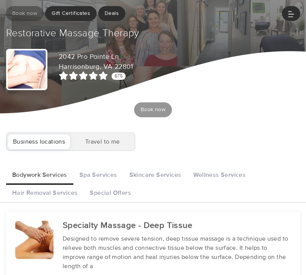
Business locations (39, 142)
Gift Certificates (71, 13)
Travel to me (102, 142)
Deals (112, 13)
